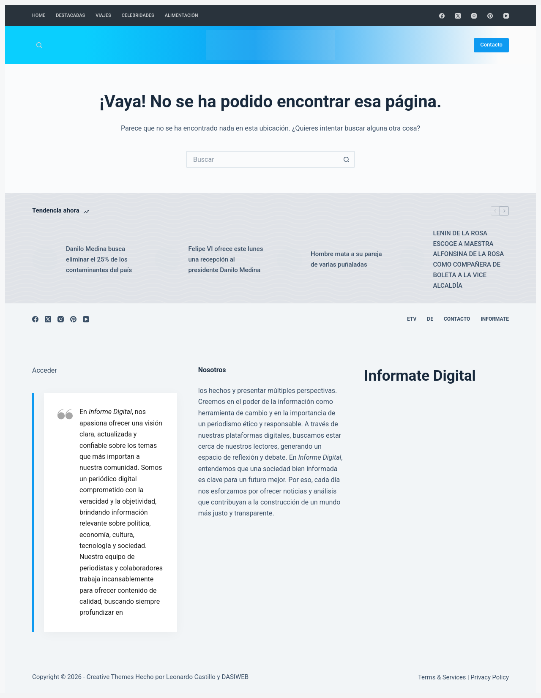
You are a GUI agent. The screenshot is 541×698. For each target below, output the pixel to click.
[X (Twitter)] (458, 16)
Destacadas (70, 15)
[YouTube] (506, 16)
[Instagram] (474, 16)
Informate (495, 319)
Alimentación (181, 15)
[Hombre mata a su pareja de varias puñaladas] (289, 259)
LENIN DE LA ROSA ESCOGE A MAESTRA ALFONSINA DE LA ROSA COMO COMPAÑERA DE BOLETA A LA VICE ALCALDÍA (468, 259)
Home (38, 15)
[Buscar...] (262, 159)
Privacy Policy (489, 677)
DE (430, 319)
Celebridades (138, 15)
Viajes (103, 15)
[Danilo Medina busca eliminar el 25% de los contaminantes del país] (44, 259)
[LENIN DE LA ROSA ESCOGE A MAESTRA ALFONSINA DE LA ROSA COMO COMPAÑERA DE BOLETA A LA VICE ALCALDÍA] (412, 259)
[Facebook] (442, 16)
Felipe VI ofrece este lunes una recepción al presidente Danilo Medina (226, 259)
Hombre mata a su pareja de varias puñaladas (346, 259)
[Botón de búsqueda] (346, 159)
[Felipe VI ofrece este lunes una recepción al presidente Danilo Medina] (167, 259)
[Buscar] (39, 45)
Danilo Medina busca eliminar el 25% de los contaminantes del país (99, 259)
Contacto (491, 44)
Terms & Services (442, 677)
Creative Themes (110, 677)
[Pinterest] (490, 16)
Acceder (44, 370)
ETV (411, 319)
